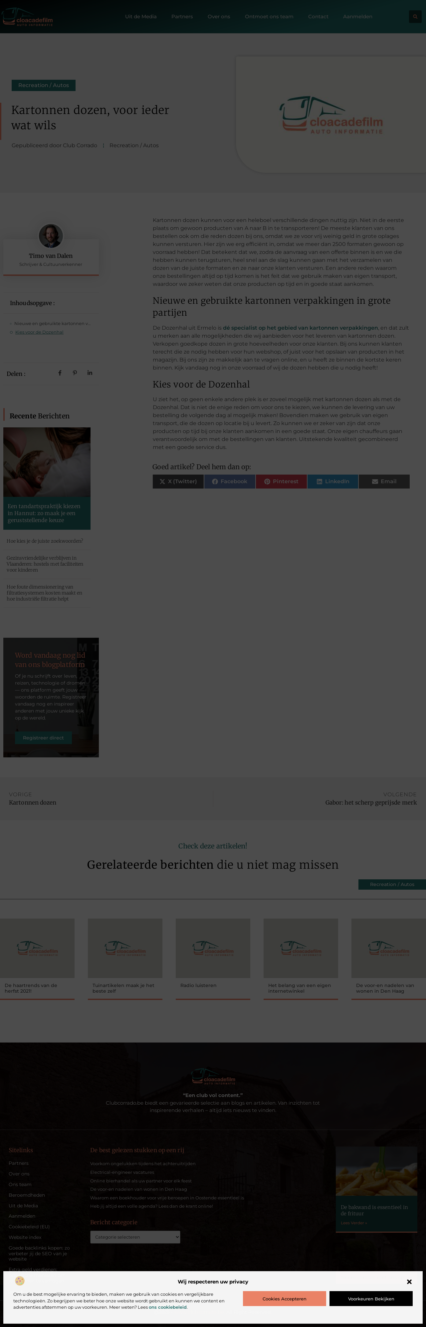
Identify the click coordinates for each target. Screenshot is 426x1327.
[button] (409, 1281)
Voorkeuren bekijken (371, 1298)
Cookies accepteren (285, 1298)
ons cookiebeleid (168, 1307)
